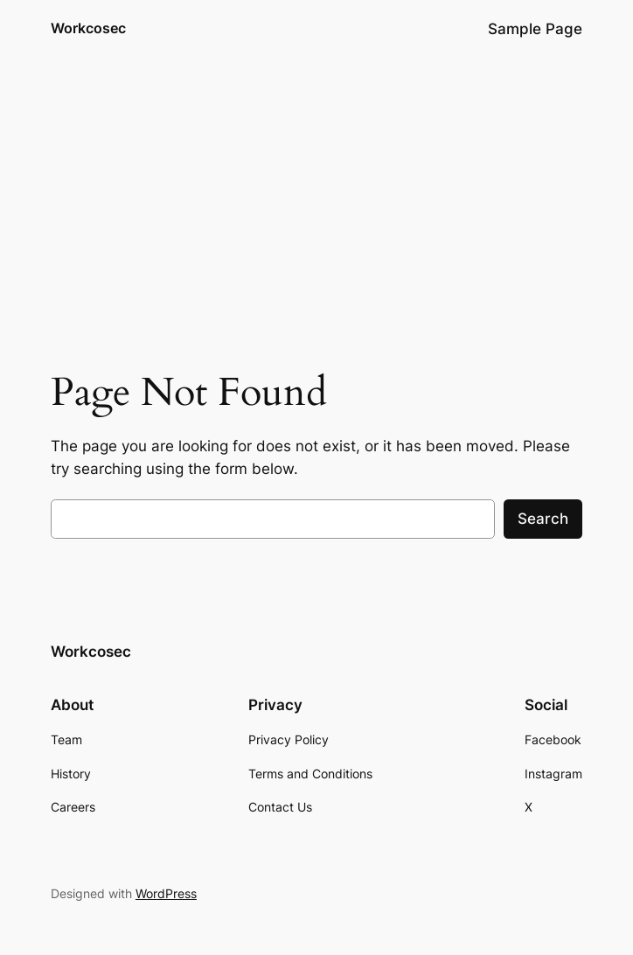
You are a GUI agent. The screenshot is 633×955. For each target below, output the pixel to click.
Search (543, 518)
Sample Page (535, 29)
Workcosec (88, 28)
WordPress (166, 893)
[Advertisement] (316, 196)
